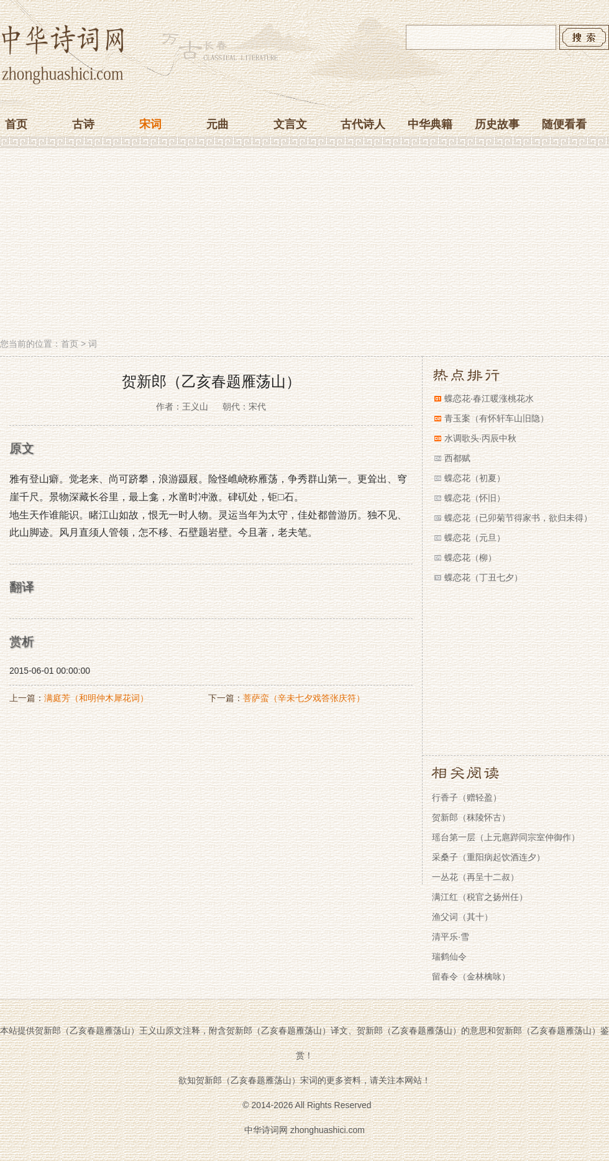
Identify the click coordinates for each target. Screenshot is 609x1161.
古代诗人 (363, 124)
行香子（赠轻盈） (466, 797)
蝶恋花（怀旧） (474, 498)
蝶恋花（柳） (470, 557)
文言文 (290, 124)
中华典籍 (430, 124)
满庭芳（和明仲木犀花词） (96, 698)
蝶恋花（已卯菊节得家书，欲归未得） (518, 518)
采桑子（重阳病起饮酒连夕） (488, 857)
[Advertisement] (304, 244)
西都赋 (457, 458)
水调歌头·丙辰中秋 (480, 438)
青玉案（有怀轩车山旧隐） (496, 418)
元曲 (217, 124)
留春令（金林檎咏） (471, 976)
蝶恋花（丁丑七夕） (483, 577)
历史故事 (497, 124)
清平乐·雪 (450, 937)
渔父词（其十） (462, 917)
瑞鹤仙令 (449, 956)
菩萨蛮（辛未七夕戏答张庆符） (304, 698)
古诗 (83, 124)
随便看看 (564, 124)
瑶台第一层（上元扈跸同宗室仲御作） (506, 837)
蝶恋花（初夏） (474, 478)
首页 (16, 124)
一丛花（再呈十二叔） (475, 877)
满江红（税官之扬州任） (480, 897)
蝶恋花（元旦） (474, 538)
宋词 (150, 124)
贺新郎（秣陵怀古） (471, 817)
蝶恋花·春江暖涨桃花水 (489, 398)
